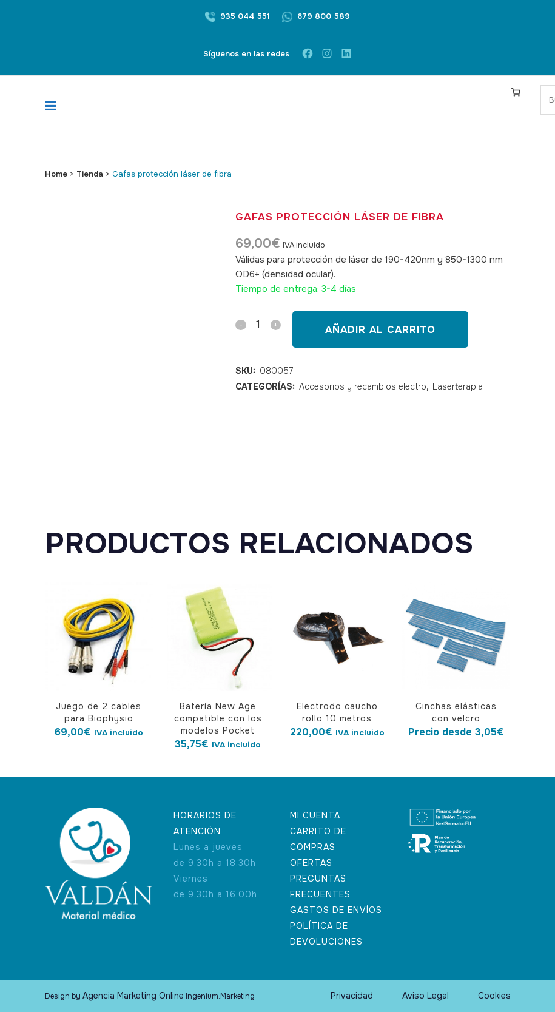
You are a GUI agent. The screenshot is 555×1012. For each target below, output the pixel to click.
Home (56, 174)
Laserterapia (457, 386)
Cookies (494, 995)
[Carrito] (515, 92)
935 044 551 (245, 16)
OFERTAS (311, 862)
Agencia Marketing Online (133, 995)
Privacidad (352, 995)
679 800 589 (323, 16)
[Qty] (257, 324)
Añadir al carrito (380, 329)
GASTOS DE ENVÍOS (336, 910)
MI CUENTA (315, 815)
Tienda (89, 174)
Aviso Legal (425, 995)
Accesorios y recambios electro (362, 386)
